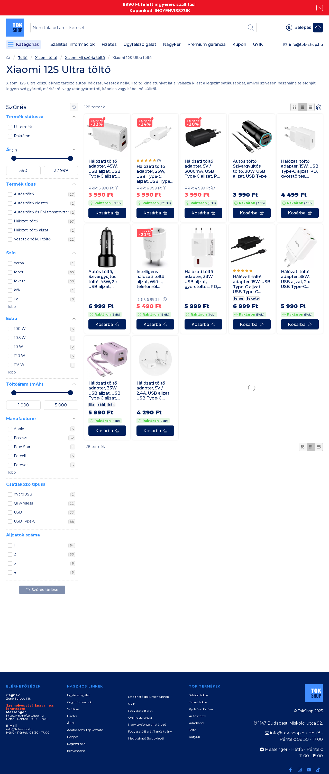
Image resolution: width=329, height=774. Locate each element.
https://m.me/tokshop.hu (25, 715)
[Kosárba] (107, 213)
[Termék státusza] (74, 117)
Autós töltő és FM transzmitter (44, 212)
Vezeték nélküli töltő (44, 239)
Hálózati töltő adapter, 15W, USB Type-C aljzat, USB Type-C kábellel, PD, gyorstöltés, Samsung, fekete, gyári (251, 284)
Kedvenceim (76, 750)
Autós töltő (44, 194)
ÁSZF (71, 723)
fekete (44, 281)
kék (44, 290)
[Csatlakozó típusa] (74, 484)
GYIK (131, 703)
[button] (11, 307)
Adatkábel (196, 723)
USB (44, 512)
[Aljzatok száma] (74, 535)
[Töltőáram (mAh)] (74, 384)
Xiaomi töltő (46, 58)
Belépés (72, 736)
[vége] (61, 170)
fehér (44, 272)
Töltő (23, 58)
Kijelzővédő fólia (201, 709)
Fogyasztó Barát (140, 710)
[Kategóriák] (23, 44)
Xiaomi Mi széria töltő (85, 58)
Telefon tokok (198, 695)
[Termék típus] (74, 184)
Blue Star (44, 447)
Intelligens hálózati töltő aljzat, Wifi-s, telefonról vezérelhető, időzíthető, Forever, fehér (151, 279)
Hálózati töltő (44, 221)
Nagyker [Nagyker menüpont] (172, 44)
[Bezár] (319, 8)
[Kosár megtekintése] (318, 27)
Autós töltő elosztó (44, 203)
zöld (101, 405)
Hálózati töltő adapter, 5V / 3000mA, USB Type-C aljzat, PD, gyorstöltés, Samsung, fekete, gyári (203, 169)
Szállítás (73, 709)
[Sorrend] (319, 107)
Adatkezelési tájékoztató (85, 730)
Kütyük (194, 736)
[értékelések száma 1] (245, 270)
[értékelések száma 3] (148, 160)
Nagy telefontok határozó (147, 724)
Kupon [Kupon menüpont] (239, 44)
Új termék (23, 127)
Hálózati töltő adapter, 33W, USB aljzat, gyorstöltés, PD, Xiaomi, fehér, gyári (201, 279)
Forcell (44, 456)
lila (44, 299)
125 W (44, 365)
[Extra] (74, 319)
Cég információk (79, 702)
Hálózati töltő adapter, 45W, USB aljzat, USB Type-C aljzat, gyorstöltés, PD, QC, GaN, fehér (105, 169)
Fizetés (72, 716)
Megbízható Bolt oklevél (146, 738)
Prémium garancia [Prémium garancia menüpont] (206, 44)
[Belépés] (298, 27)
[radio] (294, 107)
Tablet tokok (198, 702)
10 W (44, 347)
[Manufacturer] (74, 419)
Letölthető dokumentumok (148, 696)
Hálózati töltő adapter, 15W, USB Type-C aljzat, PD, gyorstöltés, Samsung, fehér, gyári (299, 169)
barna (44, 263)
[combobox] (143, 27)
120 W (44, 356)
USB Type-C (44, 521)
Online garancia (140, 717)
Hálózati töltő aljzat (44, 230)
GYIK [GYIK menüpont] (258, 44)
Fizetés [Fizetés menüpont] (109, 44)
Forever (44, 465)
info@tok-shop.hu (306, 44)
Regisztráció (76, 743)
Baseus (44, 438)
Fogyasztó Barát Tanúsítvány (150, 731)
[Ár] (74, 150)
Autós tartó (197, 716)
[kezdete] (23, 170)
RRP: (103, 188)
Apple (44, 429)
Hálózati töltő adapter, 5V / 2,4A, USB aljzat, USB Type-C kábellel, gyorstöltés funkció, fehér (153, 391)
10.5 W (44, 338)
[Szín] (74, 253)
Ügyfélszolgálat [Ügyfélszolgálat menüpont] (139, 44)
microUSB (44, 494)
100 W (44, 329)
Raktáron (22, 136)
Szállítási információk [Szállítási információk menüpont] (72, 44)
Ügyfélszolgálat (78, 695)
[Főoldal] (8, 58)
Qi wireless (44, 503)
